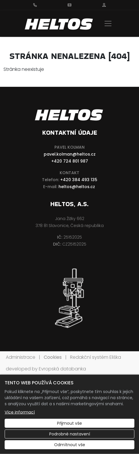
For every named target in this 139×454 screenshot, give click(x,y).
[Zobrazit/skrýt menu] (108, 23)
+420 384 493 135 (78, 180)
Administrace (20, 357)
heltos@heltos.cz (76, 187)
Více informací (20, 412)
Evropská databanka (62, 368)
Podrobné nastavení (69, 434)
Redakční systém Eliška (95, 357)
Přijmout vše (69, 423)
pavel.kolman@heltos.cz (70, 154)
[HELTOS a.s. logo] (59, 23)
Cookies (53, 357)
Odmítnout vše (69, 445)
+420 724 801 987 (69, 161)
